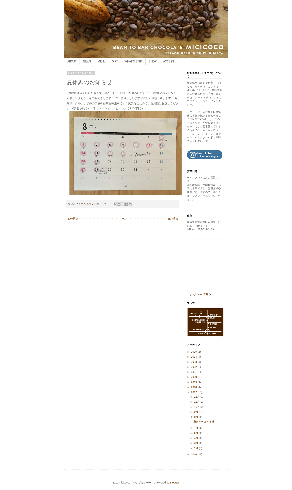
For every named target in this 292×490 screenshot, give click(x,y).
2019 (194, 382)
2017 (194, 392)
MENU (101, 61)
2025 (194, 351)
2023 (194, 361)
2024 (194, 356)
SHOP (153, 61)
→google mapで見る (199, 294)
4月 (196, 437)
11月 (197, 401)
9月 (196, 411)
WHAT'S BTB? (133, 61)
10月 (197, 406)
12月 (197, 396)
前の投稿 (172, 218)
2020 (194, 376)
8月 (196, 416)
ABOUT (72, 61)
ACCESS (168, 61)
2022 (194, 366)
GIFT (115, 61)
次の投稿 (73, 218)
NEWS (87, 61)
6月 (196, 432)
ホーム (123, 218)
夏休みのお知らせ (203, 421)
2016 (194, 454)
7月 (196, 427)
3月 (196, 442)
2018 (194, 387)
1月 (196, 448)
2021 (194, 371)
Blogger (174, 482)
